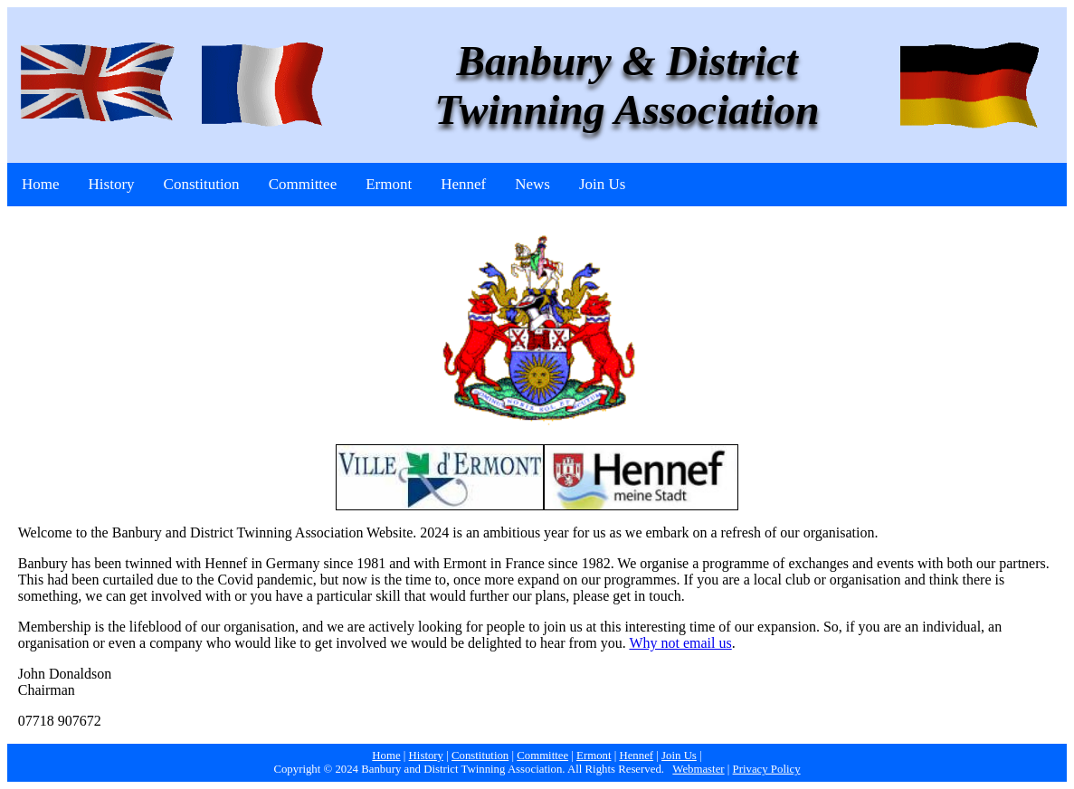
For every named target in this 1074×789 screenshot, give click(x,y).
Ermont (389, 184)
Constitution (202, 184)
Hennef (463, 184)
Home (41, 184)
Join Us (602, 184)
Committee (303, 184)
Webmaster (698, 769)
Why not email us (680, 643)
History (112, 184)
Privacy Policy (767, 769)
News (532, 184)
